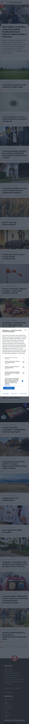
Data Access (14, 393)
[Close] (26, 330)
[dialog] (14, 362)
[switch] (23, 362)
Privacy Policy (23, 393)
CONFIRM (9, 388)
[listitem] (14, 358)
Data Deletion (5, 393)
